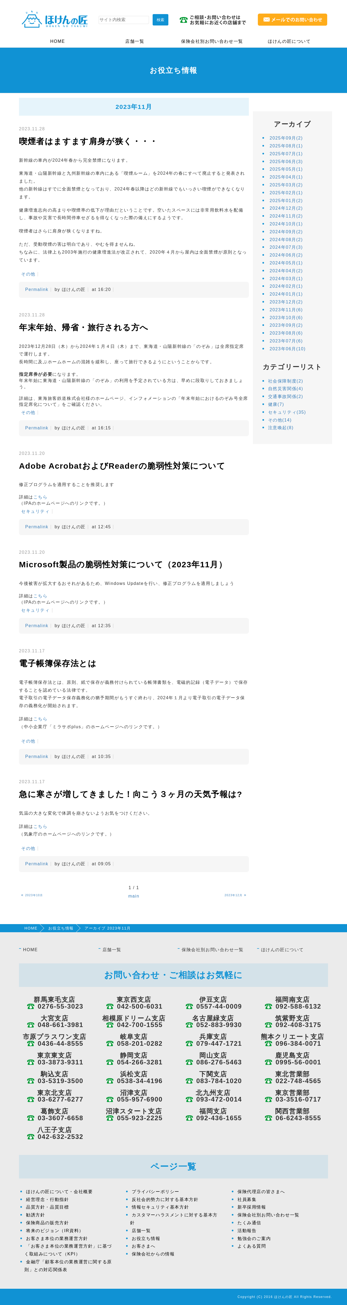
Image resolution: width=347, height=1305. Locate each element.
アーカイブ (292, 124)
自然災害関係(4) (285, 388)
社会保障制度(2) (285, 381)
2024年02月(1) (286, 286)
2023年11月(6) (286, 309)
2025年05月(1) (286, 169)
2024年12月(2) (286, 208)
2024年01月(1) (286, 294)
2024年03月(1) (286, 278)
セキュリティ (35, 511)
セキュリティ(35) (287, 412)
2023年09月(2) (286, 325)
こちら (40, 497)
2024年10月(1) (286, 224)
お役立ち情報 (61, 928)
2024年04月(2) (286, 270)
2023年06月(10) (288, 349)
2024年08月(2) (286, 239)
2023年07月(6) (286, 341)
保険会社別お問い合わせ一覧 (212, 41)
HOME (57, 41)
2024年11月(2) (286, 216)
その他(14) (280, 420)
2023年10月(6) (286, 317)
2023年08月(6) (286, 333)
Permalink (37, 289)
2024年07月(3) (286, 247)
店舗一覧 (134, 41)
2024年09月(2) (286, 231)
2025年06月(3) (286, 161)
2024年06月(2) (286, 255)
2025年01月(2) (286, 200)
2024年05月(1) (286, 263)
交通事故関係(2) (285, 396)
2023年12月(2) (286, 302)
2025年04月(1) (286, 177)
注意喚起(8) (281, 427)
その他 (28, 274)
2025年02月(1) (286, 192)
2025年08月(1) (286, 146)
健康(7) (276, 404)
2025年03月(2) (286, 185)
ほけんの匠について (289, 41)
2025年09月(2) (286, 138)
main (133, 896)
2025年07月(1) (286, 153)
